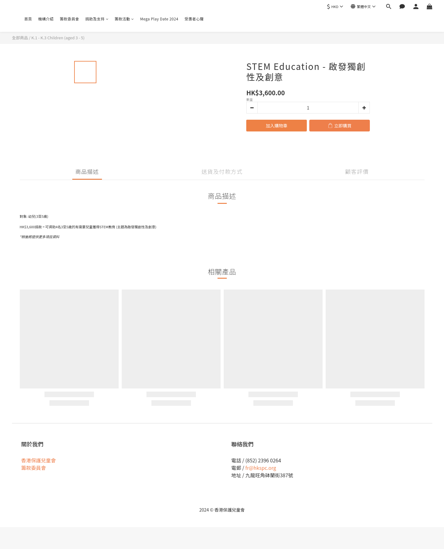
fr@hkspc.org (260, 467)
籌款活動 (124, 18)
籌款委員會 (69, 18)
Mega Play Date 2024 (159, 18)
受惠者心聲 (194, 18)
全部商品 (20, 38)
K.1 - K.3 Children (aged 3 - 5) (57, 38)
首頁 (28, 18)
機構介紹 (46, 18)
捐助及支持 (96, 18)
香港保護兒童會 (38, 460)
